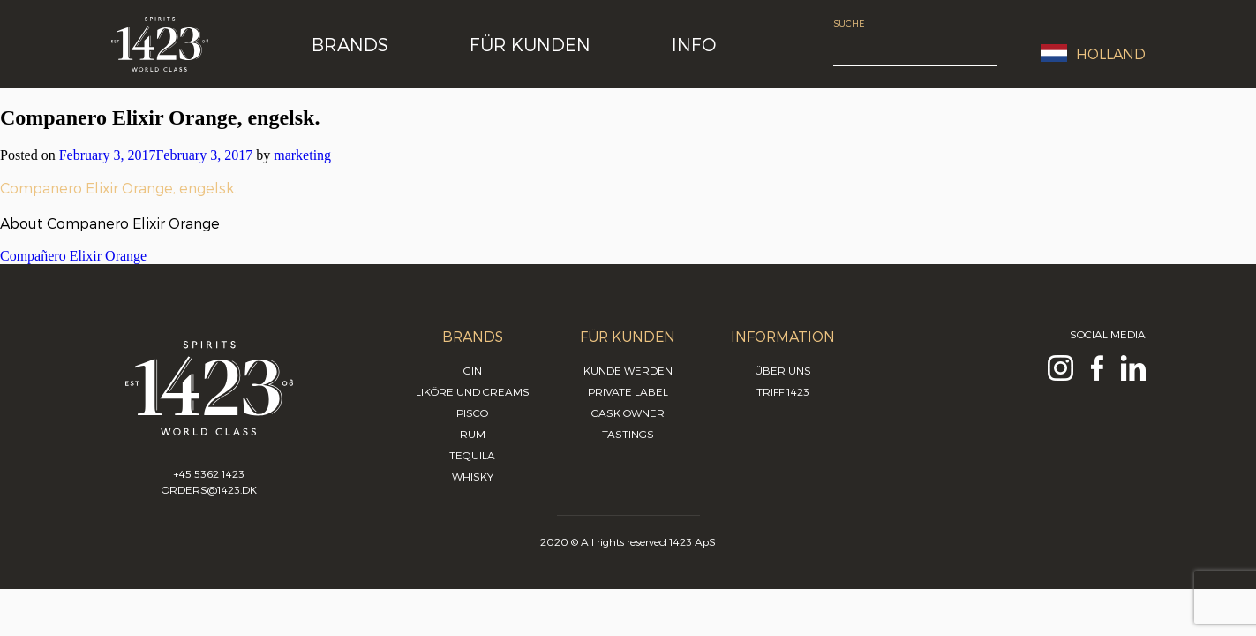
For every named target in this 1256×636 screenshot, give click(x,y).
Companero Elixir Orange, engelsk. (118, 187)
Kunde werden (628, 370)
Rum (472, 434)
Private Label (628, 391)
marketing (302, 155)
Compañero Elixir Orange (73, 255)
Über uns (783, 370)
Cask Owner (628, 412)
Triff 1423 (782, 391)
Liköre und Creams (473, 391)
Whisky (472, 476)
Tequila (472, 455)
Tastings (628, 434)
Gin (472, 370)
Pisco (472, 412)
